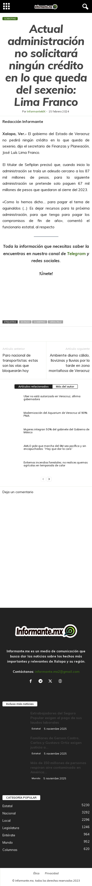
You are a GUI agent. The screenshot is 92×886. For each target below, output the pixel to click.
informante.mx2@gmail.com (57, 672)
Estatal (36, 728)
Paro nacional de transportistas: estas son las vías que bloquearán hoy (20, 363)
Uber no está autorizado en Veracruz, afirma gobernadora (52, 398)
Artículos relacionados (33, 386)
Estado (25, 322)
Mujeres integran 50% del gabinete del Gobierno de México (56, 431)
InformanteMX (36, 111)
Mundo (36, 778)
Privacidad (52, 873)
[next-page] (49, 479)
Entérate (8, 835)
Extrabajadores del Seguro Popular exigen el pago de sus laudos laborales (56, 718)
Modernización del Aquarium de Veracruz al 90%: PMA (56, 414)
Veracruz (55, 322)
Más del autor (65, 386)
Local (6, 820)
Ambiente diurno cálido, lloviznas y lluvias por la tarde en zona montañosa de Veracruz (69, 363)
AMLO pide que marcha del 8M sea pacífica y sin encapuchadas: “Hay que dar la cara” (55, 447)
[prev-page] (43, 479)
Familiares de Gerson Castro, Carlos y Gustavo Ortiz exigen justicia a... (56, 742)
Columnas (9, 850)
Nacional (9, 813)
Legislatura (10, 828)
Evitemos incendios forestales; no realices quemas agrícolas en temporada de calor (56, 464)
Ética (36, 873)
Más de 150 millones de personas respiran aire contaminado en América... (58, 767)
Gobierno (10, 18)
